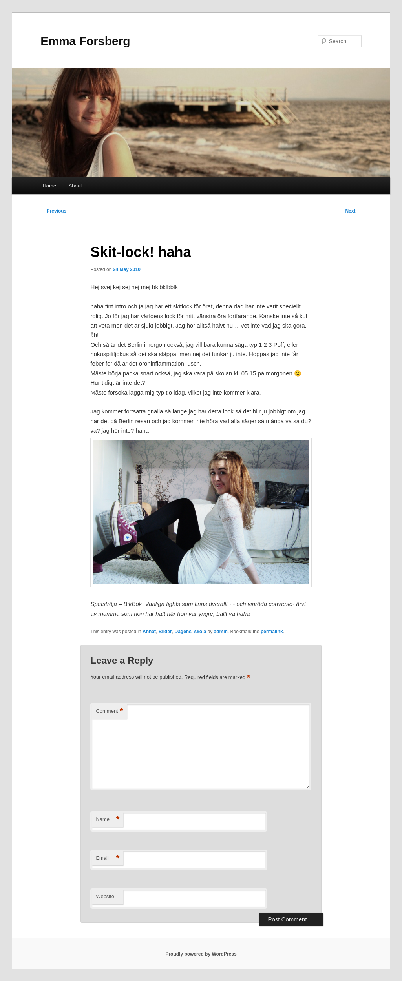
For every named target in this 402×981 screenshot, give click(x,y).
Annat (149, 631)
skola (200, 631)
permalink (272, 631)
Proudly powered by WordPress (200, 954)
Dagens (182, 631)
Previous (53, 211)
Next (353, 211)
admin (221, 631)
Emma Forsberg (85, 41)
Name (107, 819)
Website (105, 896)
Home (49, 186)
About (75, 186)
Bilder (165, 631)
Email (107, 858)
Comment (109, 711)
